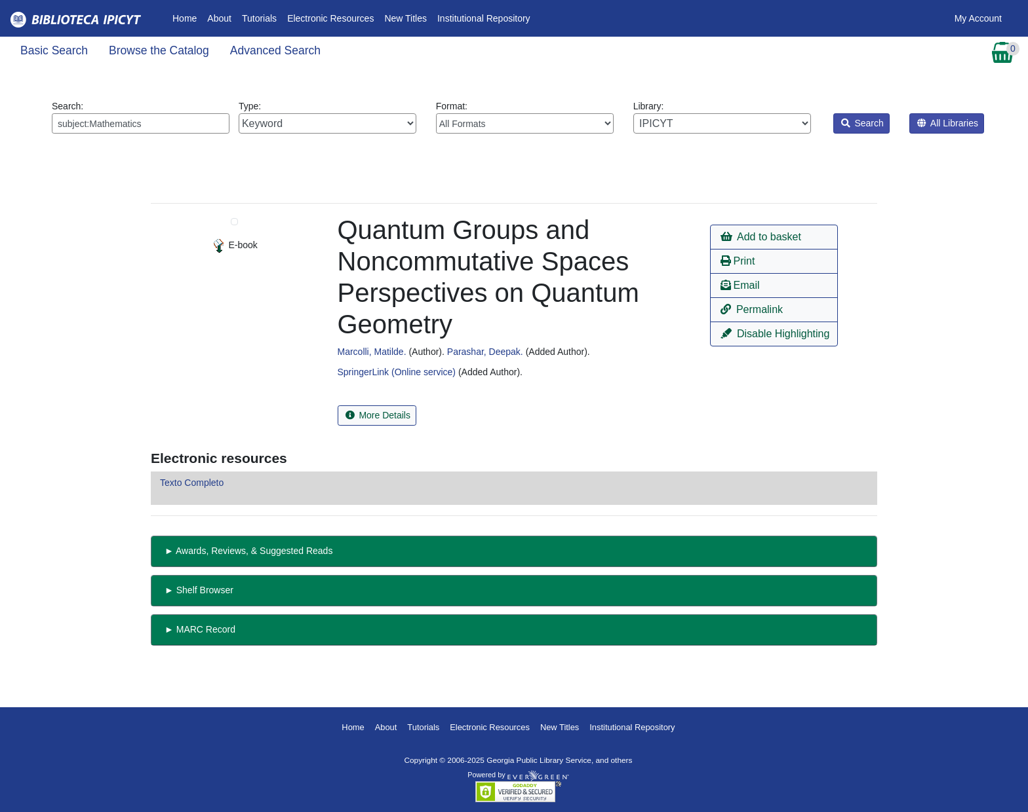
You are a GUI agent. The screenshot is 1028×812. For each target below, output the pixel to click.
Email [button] (740, 285)
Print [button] (738, 261)
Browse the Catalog (159, 50)
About (219, 18)
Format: (525, 117)
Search (862, 123)
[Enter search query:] (140, 123)
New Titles (405, 18)
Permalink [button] (752, 309)
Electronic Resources (330, 18)
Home (187, 17)
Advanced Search (275, 50)
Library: (722, 117)
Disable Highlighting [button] (775, 333)
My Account (978, 18)
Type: (327, 117)
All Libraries (947, 123)
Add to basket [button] (761, 236)
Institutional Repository (483, 18)
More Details (378, 415)
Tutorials (259, 18)
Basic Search (54, 50)
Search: (140, 117)
